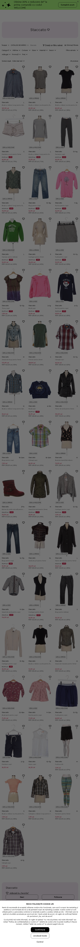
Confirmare (40, 930)
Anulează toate (40, 936)
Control (40, 942)
